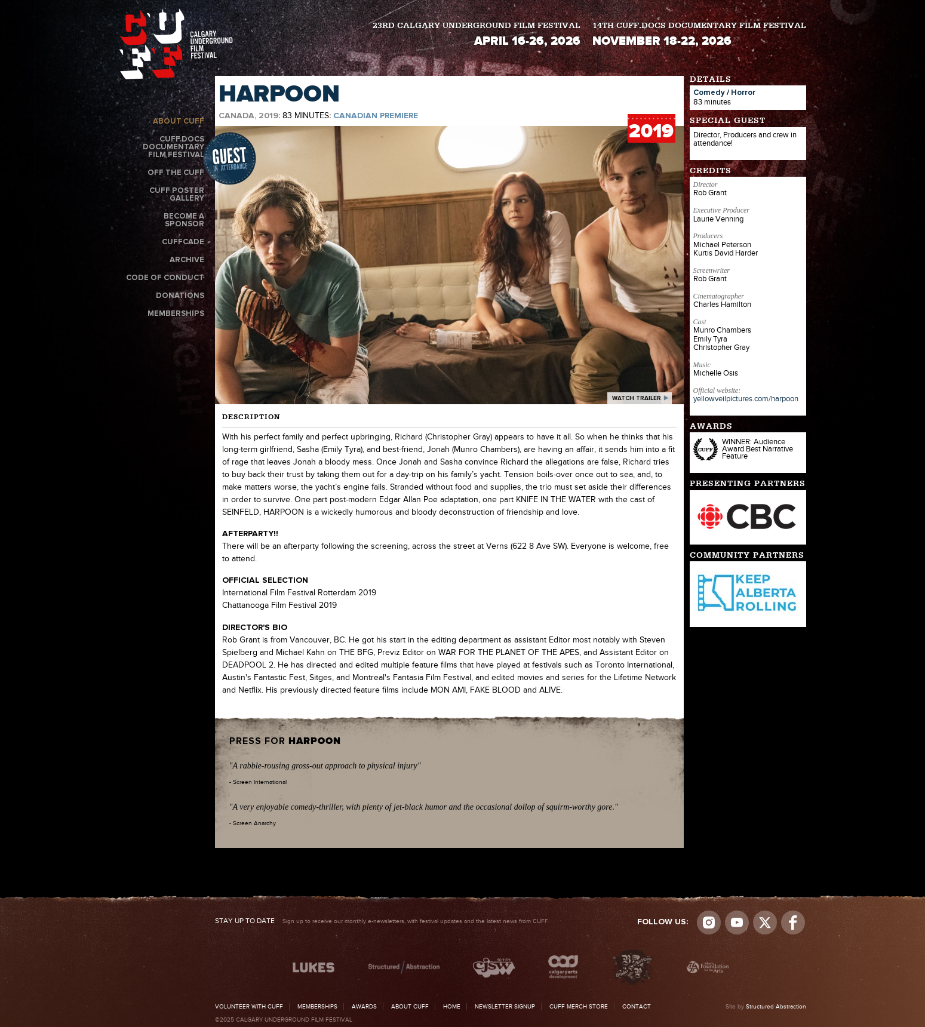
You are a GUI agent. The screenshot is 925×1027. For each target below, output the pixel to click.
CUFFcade (183, 242)
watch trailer (636, 398)
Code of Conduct (165, 278)
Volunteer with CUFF (249, 1006)
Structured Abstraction (776, 1006)
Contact (636, 1006)
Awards (364, 1006)
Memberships (175, 314)
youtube (737, 922)
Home (451, 1006)
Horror (743, 93)
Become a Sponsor (184, 220)
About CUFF (178, 121)
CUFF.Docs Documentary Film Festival (173, 147)
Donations (180, 296)
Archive (187, 260)
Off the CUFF (175, 173)
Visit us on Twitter (765, 922)
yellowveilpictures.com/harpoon (745, 399)
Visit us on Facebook (793, 922)
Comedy (709, 93)
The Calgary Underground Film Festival (176, 43)
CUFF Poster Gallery (176, 194)
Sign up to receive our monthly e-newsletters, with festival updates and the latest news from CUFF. (382, 921)
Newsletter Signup (505, 1006)
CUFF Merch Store (578, 1006)
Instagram (709, 922)
